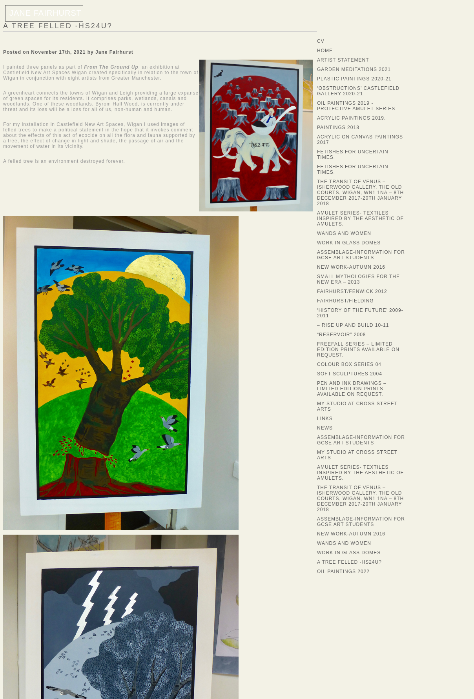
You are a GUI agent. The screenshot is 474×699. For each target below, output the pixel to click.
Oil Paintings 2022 (343, 571)
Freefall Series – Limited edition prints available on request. (358, 349)
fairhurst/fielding (345, 301)
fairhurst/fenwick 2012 (352, 291)
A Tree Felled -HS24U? (58, 26)
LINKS (325, 418)
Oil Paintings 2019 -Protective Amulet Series (356, 105)
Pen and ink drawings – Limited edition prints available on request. (351, 388)
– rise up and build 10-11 (353, 325)
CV (321, 41)
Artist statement (343, 60)
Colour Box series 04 (349, 364)
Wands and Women (344, 233)
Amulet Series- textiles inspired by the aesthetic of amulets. (360, 218)
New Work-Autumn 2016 (351, 267)
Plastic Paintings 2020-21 (354, 79)
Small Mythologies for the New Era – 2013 (358, 279)
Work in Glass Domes (349, 243)
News (325, 428)
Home (325, 50)
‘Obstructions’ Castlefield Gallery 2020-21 (358, 91)
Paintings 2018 (338, 127)
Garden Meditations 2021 (354, 69)
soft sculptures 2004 (349, 374)
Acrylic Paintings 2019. (351, 118)
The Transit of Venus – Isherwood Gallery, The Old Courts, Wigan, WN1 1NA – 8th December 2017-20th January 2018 (360, 192)
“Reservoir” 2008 (341, 334)
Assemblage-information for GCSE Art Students (361, 254)
